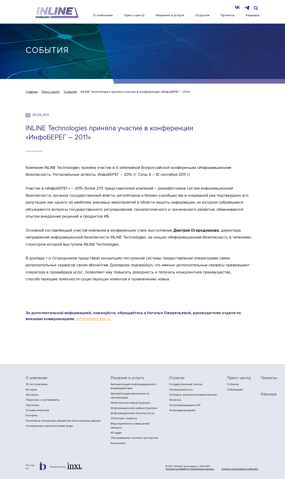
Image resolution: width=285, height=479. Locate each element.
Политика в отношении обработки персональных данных (63, 420)
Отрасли (202, 15)
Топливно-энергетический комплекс (193, 394)
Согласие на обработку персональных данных (190, 469)
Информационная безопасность (132, 413)
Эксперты (32, 394)
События (233, 384)
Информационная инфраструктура (134, 408)
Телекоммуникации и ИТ (185, 405)
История (31, 389)
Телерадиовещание (182, 410)
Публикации (235, 389)
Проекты (227, 15)
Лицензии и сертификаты (42, 400)
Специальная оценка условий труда (49, 426)
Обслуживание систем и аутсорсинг (135, 438)
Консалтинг (118, 443)
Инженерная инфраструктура (130, 402)
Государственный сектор (185, 384)
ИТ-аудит (116, 433)
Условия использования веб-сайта (240, 469)
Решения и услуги (170, 15)
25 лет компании (36, 384)
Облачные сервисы (124, 418)
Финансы (175, 400)
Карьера (252, 15)
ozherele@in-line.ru (93, 319)
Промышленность (181, 389)
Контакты (32, 415)
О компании (103, 15)
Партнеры (32, 405)
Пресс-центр (134, 15)
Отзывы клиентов (37, 410)
